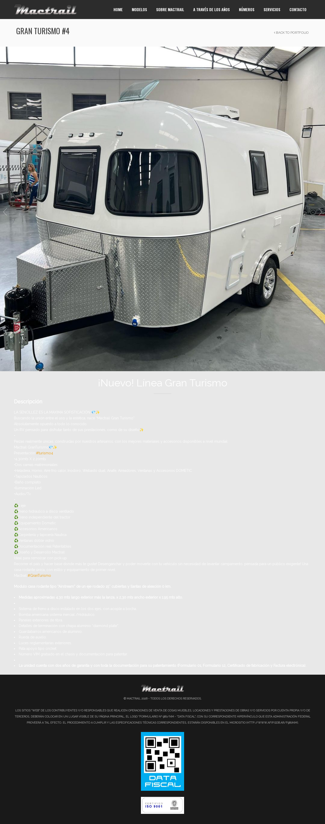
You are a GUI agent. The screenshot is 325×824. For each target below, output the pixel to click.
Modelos (139, 9)
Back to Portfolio (291, 32)
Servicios (272, 9)
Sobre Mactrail (170, 9)
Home (118, 9)
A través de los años (211, 9)
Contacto (297, 9)
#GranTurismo (39, 576)
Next (320, 212)
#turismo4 (44, 453)
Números (246, 9)
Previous (5, 212)
